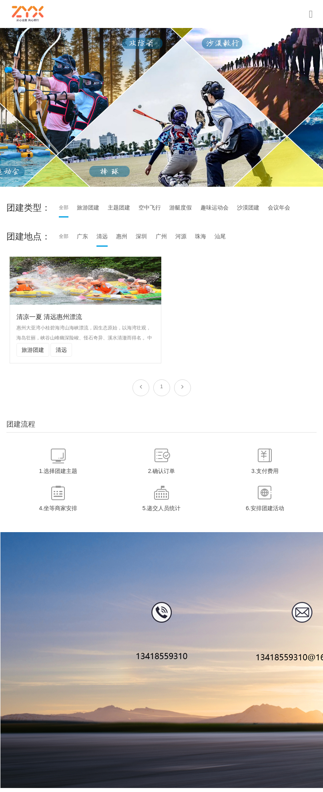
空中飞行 (149, 207)
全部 (63, 207)
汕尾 (220, 236)
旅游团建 (88, 207)
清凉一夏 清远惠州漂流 (49, 316)
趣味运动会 (215, 207)
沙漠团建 (248, 207)
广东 (82, 236)
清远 (102, 236)
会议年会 (279, 207)
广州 (161, 236)
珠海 (200, 236)
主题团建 (119, 207)
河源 (181, 236)
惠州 (121, 236)
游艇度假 (180, 207)
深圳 (141, 236)
